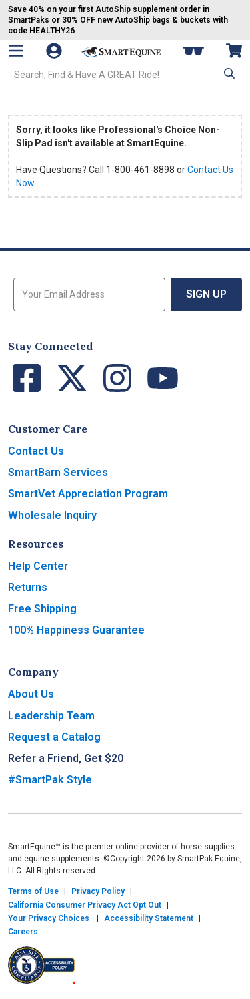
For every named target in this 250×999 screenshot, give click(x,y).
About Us (31, 694)
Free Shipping (42, 608)
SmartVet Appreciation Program (88, 493)
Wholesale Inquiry (52, 515)
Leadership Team (51, 715)
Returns (27, 587)
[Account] (55, 50)
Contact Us (36, 451)
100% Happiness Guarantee (76, 630)
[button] (228, 73)
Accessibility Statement (148, 918)
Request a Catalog (54, 737)
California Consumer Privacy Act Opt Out (84, 905)
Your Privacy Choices (48, 918)
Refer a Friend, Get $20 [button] (65, 758)
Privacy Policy (98, 891)
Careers (23, 931)
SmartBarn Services (58, 472)
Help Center (38, 566)
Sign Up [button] (206, 294)
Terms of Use (33, 891)
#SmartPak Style (50, 779)
